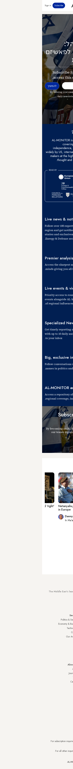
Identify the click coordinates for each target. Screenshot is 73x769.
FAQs (67, 677)
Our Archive (30, 636)
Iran (68, 628)
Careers (32, 681)
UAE (68, 632)
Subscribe (16, 5)
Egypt (67, 645)
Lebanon (66, 653)
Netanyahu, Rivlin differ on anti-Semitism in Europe (42, 508)
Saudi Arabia (64, 623)
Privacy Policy (63, 673)
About (33, 669)
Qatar (67, 649)
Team (33, 677)
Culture (32, 632)
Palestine (66, 641)
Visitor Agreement (61, 669)
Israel (67, 636)
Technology (30, 628)
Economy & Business (26, 623)
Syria (68, 657)
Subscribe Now (58, 604)
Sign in (6, 5)
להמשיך (63, 444)
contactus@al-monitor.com (57, 751)
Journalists (31, 673)
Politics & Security (27, 619)
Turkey (67, 619)
